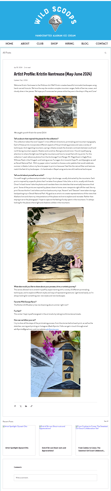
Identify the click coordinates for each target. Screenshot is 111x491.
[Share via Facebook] (15, 406)
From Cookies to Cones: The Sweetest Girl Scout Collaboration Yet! (91, 449)
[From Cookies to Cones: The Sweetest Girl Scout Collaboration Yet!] (92, 434)
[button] (105, 53)
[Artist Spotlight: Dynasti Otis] (19, 434)
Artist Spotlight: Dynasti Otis (17, 447)
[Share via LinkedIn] (26, 406)
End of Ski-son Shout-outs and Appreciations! (54, 449)
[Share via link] (31, 406)
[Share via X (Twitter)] (20, 406)
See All (106, 421)
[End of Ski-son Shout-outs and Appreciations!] (55, 434)
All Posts (7, 52)
